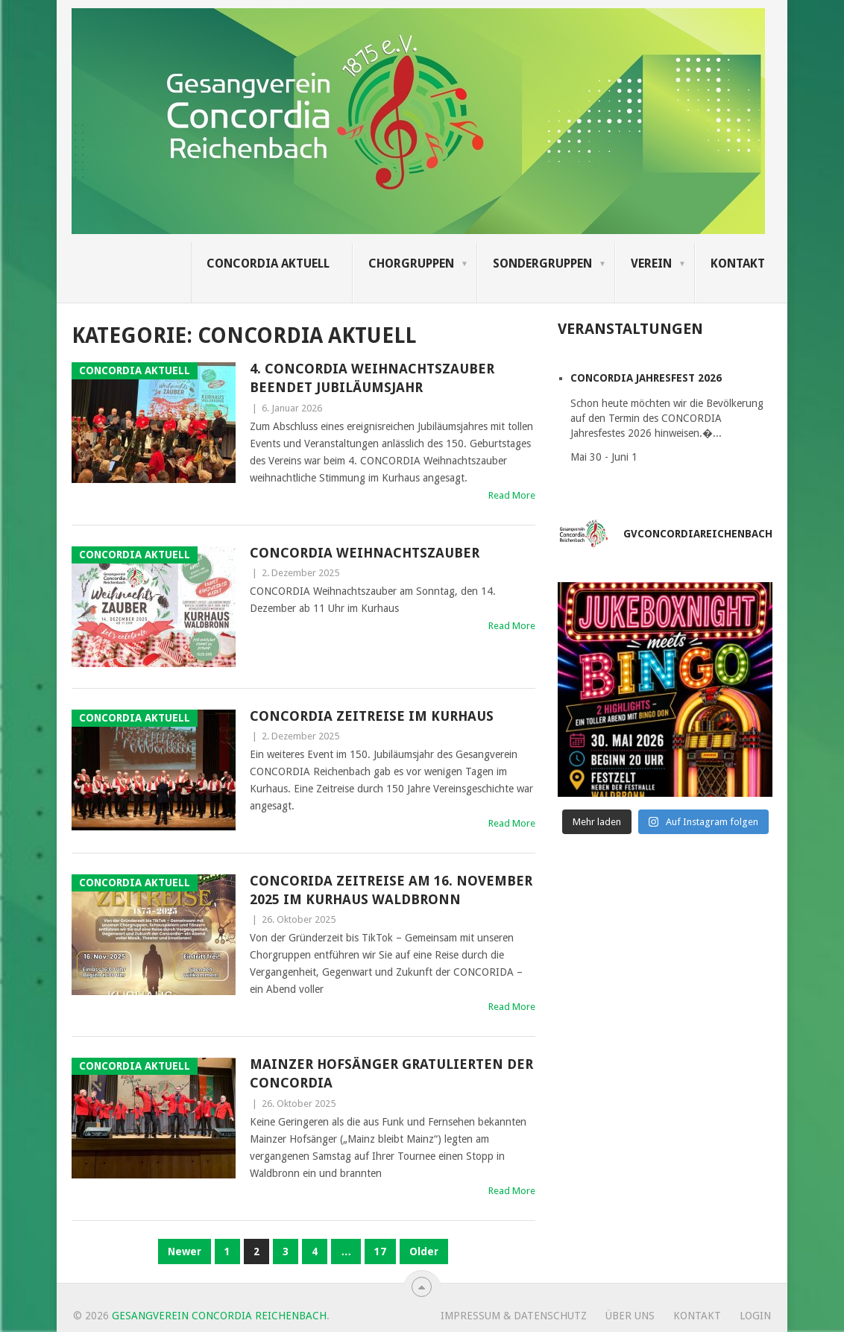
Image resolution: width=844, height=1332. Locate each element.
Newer (184, 1251)
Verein (651, 263)
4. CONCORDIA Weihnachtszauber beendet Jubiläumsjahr (372, 378)
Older (423, 1251)
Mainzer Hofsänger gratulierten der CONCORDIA (391, 1073)
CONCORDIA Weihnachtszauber (364, 553)
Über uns (630, 1316)
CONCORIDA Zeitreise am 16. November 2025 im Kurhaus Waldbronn (391, 890)
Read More (511, 495)
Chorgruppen (411, 263)
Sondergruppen (542, 263)
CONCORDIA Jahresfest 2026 (646, 378)
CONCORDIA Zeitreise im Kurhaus (372, 716)
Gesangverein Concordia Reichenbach (219, 1316)
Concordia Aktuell (268, 263)
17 (380, 1251)
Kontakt (738, 263)
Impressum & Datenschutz (514, 1316)
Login (755, 1316)
